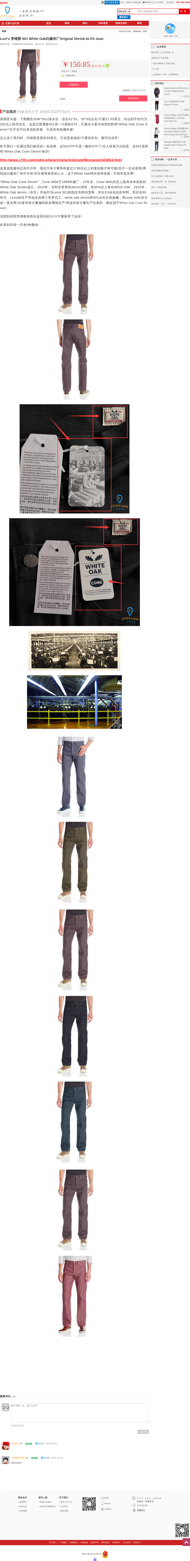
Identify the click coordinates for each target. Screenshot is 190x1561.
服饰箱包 (137, 31)
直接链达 (74, 84)
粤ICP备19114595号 (92, 1554)
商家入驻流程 (45, 1502)
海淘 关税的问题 (158, 187)
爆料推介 (123, 17)
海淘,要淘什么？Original (161, 198)
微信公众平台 (66, 1502)
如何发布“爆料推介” (48, 1506)
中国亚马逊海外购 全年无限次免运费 (166, 165)
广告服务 (63, 1542)
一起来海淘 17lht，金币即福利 (164, 74)
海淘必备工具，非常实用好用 (163, 193)
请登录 (129, 2)
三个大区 (155, 69)
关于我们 (64, 1506)
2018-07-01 (51, 1443)
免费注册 (137, 2)
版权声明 (94, 1542)
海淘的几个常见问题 (159, 58)
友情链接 (23, 1511)
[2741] (186, 96)
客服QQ (141, 1510)
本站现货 (103, 23)
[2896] (186, 123)
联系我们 (23, 1502)
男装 (145, 31)
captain (15, 1443)
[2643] (186, 137)
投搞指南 (73, 1542)
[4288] (186, 110)
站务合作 (23, 1506)
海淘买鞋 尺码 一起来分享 (163, 204)
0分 (29, 1444)
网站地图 (64, 1511)
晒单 (139, 23)
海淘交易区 (121, 23)
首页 (48, 23)
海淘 (66, 23)
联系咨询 (133, 98)
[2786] (186, 150)
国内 (85, 23)
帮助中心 (137, 1542)
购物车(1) (148, 2)
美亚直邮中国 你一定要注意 (163, 182)
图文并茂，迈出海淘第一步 (162, 52)
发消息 (41, 1443)
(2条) (14, 1396)
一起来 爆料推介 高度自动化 (163, 63)
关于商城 (159, 2)
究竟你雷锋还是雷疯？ (160, 171)
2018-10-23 (57, 1458)
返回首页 (4, 3)
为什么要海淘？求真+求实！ (163, 176)
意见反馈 (127, 1542)
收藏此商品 (70, 75)
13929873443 (18, 1458)
